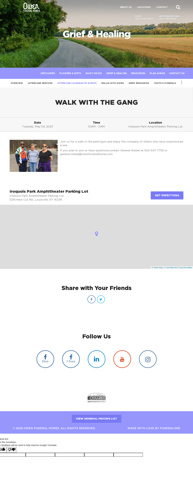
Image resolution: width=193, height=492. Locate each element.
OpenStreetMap (186, 268)
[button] (178, 7)
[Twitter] (101, 299)
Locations (144, 7)
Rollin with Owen (112, 83)
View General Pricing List (96, 416)
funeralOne (170, 425)
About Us (126, 7)
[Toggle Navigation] (181, 82)
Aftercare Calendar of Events (77, 83)
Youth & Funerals (165, 83)
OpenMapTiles (171, 268)
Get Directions (167, 195)
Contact (161, 7)
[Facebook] (91, 299)
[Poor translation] (12, 447)
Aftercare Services (40, 83)
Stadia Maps (158, 268)
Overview (17, 83)
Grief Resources (139, 83)
